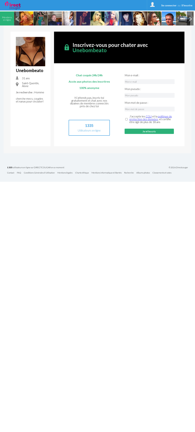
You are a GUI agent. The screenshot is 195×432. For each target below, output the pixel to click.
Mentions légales (65, 173)
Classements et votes (161, 173)
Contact (10, 173)
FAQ (19, 173)
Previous (17, 18)
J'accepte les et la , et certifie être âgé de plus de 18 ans (150, 119)
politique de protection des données (150, 118)
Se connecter (169, 5)
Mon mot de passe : (136, 102)
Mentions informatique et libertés (107, 173)
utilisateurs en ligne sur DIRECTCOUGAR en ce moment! (35, 167)
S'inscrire (186, 5)
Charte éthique (82, 173)
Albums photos (143, 173)
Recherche (129, 173)
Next (190, 18)
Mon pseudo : (133, 89)
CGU (149, 116)
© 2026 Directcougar (178, 167)
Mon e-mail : (132, 75)
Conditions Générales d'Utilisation (39, 173)
